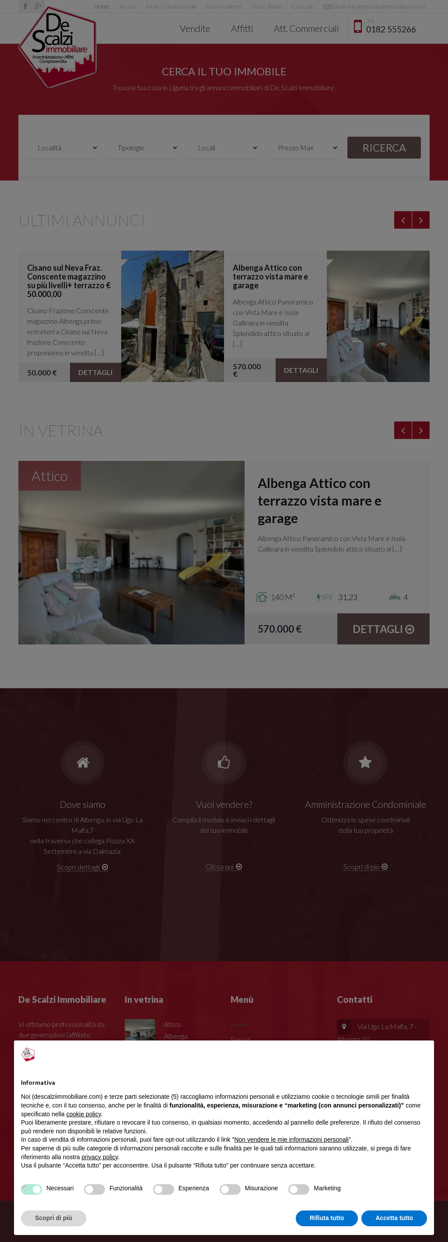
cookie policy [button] (83, 1114)
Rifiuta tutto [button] (327, 1217)
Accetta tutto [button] (394, 1217)
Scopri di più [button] (53, 1217)
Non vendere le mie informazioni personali (291, 1139)
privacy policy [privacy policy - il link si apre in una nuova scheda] (100, 1157)
